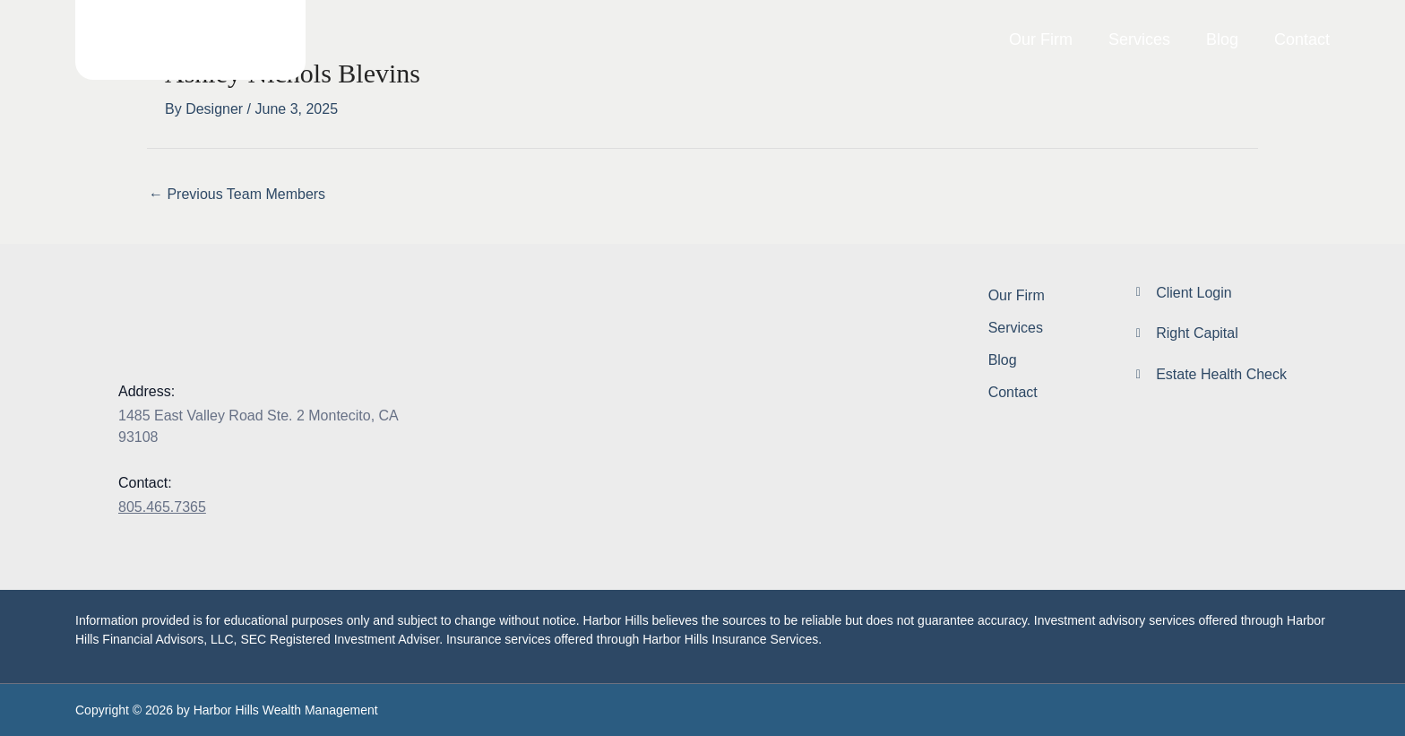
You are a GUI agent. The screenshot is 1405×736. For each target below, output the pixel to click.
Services (1139, 39)
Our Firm (1041, 39)
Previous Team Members (237, 194)
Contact (1302, 39)
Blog (1222, 39)
